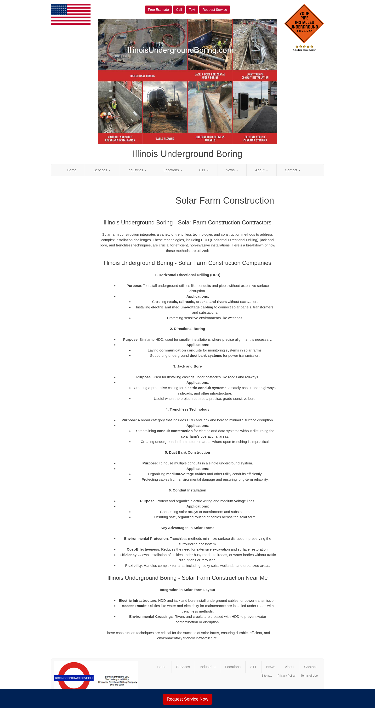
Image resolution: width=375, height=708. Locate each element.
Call (179, 9)
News (232, 170)
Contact (293, 170)
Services (102, 170)
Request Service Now (187, 699)
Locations (173, 170)
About (261, 170)
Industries (137, 170)
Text (192, 9)
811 (204, 170)
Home (71, 170)
